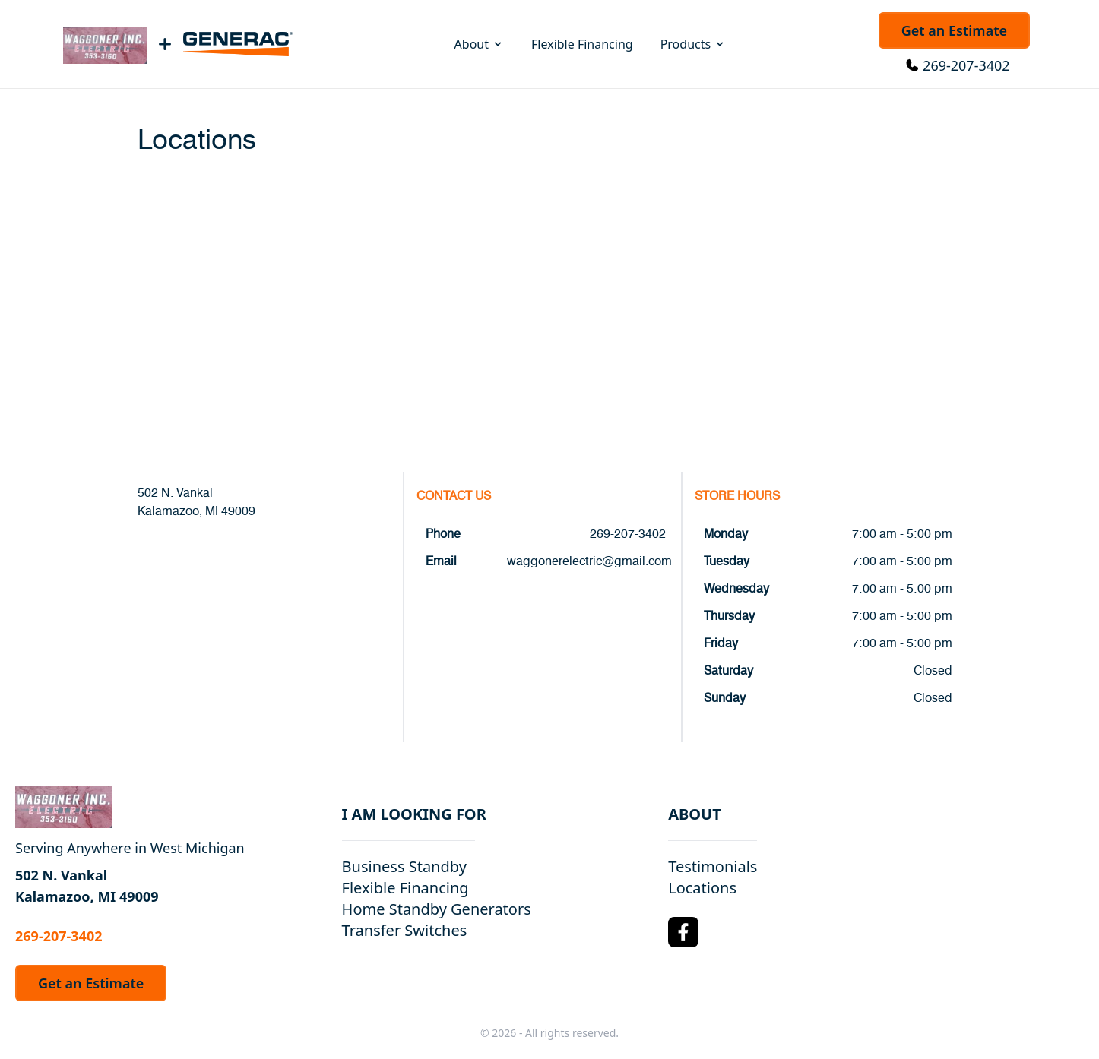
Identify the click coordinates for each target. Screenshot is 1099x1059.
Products (693, 44)
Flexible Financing (582, 44)
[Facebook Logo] (683, 932)
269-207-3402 (966, 65)
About (479, 44)
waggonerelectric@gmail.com (589, 561)
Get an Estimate (954, 30)
